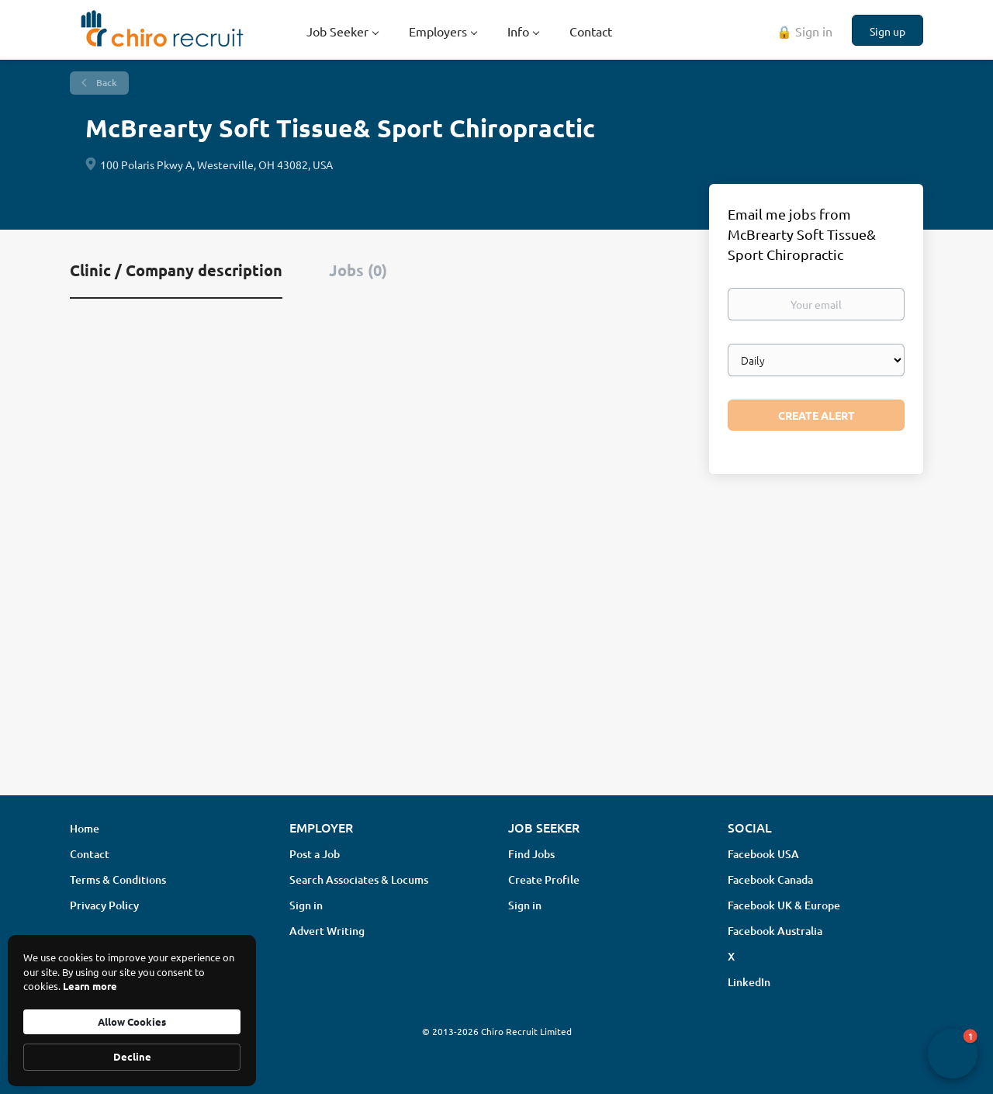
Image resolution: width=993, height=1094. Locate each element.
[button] (952, 1053)
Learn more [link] (90, 985)
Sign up (887, 31)
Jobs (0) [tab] (358, 270)
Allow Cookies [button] (132, 1021)
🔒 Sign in (804, 31)
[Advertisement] (496, 660)
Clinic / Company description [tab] (176, 270)
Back (105, 82)
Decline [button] (132, 1056)
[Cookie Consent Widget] (132, 1010)
